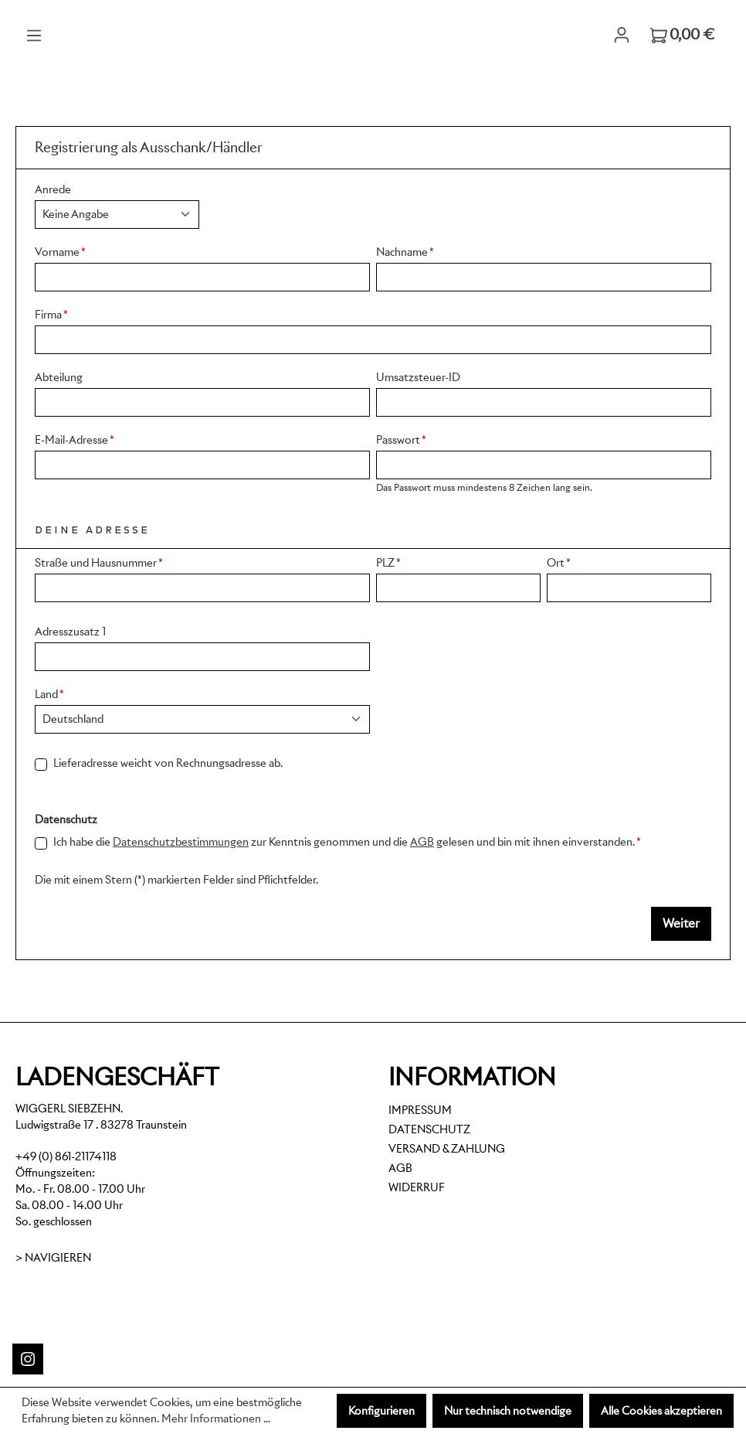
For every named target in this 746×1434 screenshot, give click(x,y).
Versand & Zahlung (446, 1149)
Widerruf (416, 1187)
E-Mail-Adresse (74, 440)
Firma (51, 315)
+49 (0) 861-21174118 (66, 1156)
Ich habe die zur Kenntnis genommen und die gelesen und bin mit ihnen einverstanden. (347, 842)
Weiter (681, 923)
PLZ (388, 563)
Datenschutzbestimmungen (181, 842)
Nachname (405, 252)
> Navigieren (53, 1258)
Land (49, 694)
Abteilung (59, 377)
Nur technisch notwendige (507, 1411)
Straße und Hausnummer (99, 563)
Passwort (401, 440)
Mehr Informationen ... (215, 1418)
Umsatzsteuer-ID (418, 377)
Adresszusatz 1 (70, 632)
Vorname (60, 252)
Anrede (53, 189)
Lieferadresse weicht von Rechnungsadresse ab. (168, 763)
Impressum (420, 1110)
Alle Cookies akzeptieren (661, 1411)
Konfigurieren (381, 1411)
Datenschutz (429, 1129)
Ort (559, 563)
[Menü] (34, 35)
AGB (422, 842)
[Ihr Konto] (621, 34)
